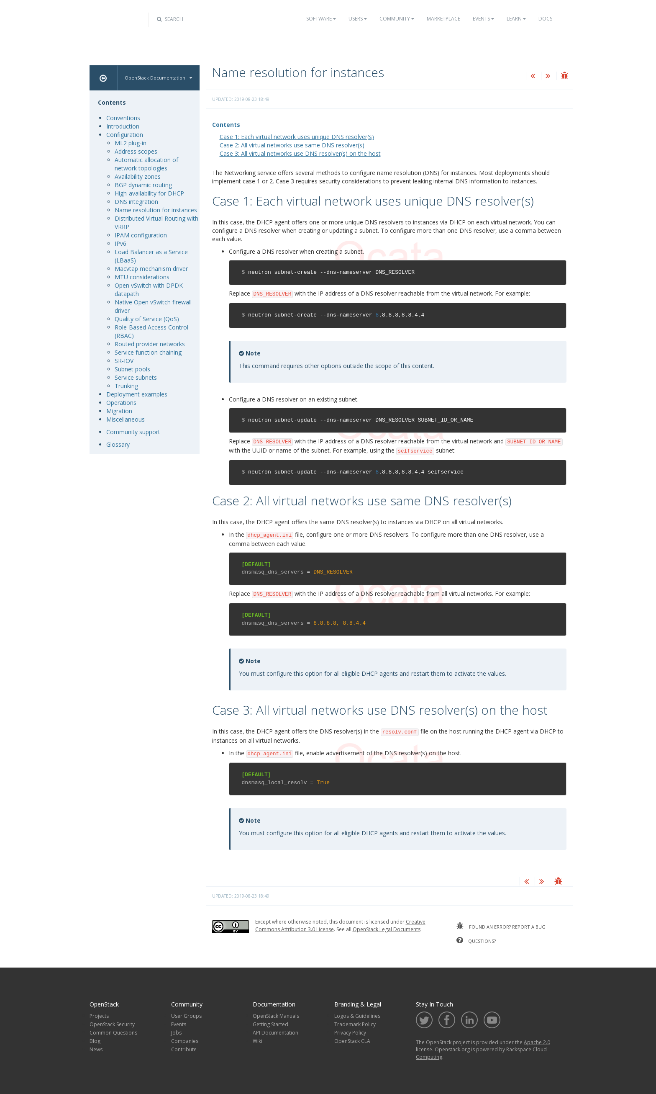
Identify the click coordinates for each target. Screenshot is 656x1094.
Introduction (122, 126)
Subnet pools (132, 369)
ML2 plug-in (130, 143)
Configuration (124, 135)
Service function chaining (148, 352)
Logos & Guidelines (357, 1015)
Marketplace (443, 18)
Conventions (123, 118)
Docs (545, 18)
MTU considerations (142, 277)
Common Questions (113, 1032)
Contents (226, 125)
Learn (516, 18)
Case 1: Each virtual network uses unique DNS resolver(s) (297, 137)
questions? (476, 940)
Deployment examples (136, 394)
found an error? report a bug (501, 926)
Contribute (184, 1049)
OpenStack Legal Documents (386, 929)
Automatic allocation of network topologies (146, 164)
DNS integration (136, 202)
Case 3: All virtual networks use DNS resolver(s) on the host (300, 153)
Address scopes (136, 151)
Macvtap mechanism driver (151, 269)
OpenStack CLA (352, 1041)
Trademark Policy (355, 1024)
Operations (121, 403)
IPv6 (120, 243)
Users (357, 18)
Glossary (118, 444)
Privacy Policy (350, 1032)
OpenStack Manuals (276, 1015)
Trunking (126, 386)
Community (396, 18)
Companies (184, 1041)
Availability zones (138, 176)
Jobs (176, 1032)
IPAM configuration (141, 235)
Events (483, 18)
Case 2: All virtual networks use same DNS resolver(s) (292, 145)
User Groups (186, 1015)
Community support (133, 432)
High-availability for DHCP (149, 193)
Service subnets (136, 377)
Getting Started (270, 1024)
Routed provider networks (150, 344)
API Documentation (275, 1032)
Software (321, 18)
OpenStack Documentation (158, 78)
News (96, 1049)
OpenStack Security (112, 1024)
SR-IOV (124, 361)
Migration (119, 411)
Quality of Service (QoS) (147, 319)
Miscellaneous (125, 419)
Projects (99, 1015)
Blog (95, 1041)
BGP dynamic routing (143, 185)
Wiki (257, 1041)
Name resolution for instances (156, 210)
